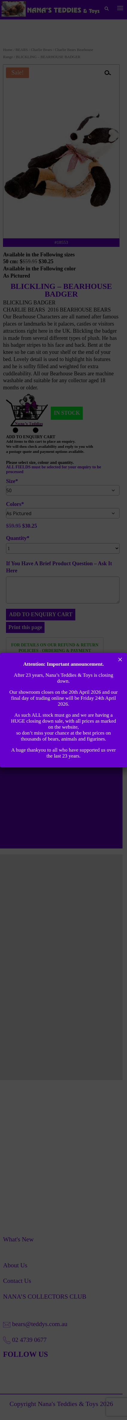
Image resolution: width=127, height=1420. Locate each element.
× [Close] (120, 659)
